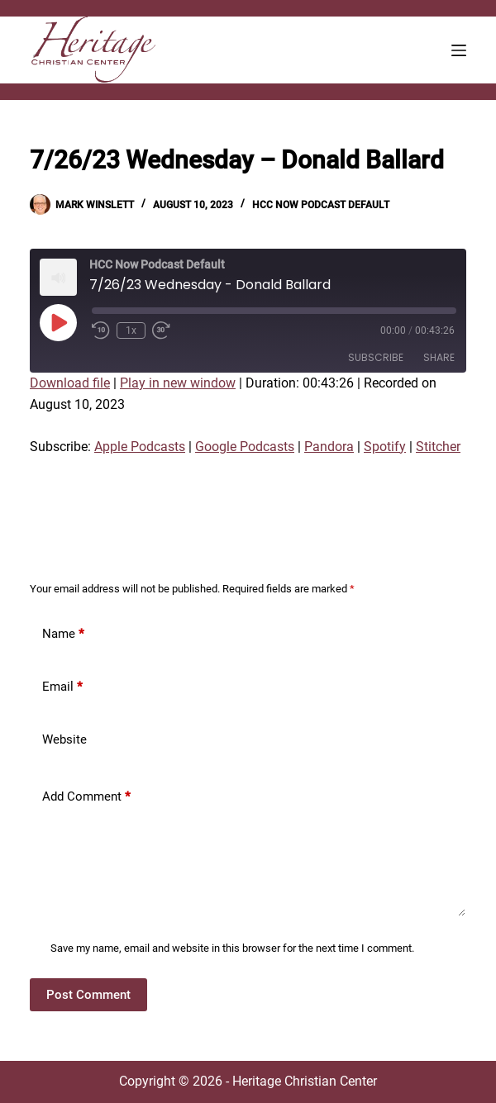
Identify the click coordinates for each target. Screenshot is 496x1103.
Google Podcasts (244, 446)
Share (439, 357)
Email (62, 687)
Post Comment (88, 994)
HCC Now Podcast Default (320, 205)
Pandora (329, 446)
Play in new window (178, 383)
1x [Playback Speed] (131, 330)
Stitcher (438, 446)
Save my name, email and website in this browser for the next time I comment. (232, 948)
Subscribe (375, 357)
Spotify (385, 446)
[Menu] (458, 50)
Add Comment (86, 797)
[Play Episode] (58, 322)
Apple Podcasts (139, 446)
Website (64, 739)
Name (63, 634)
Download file (70, 383)
